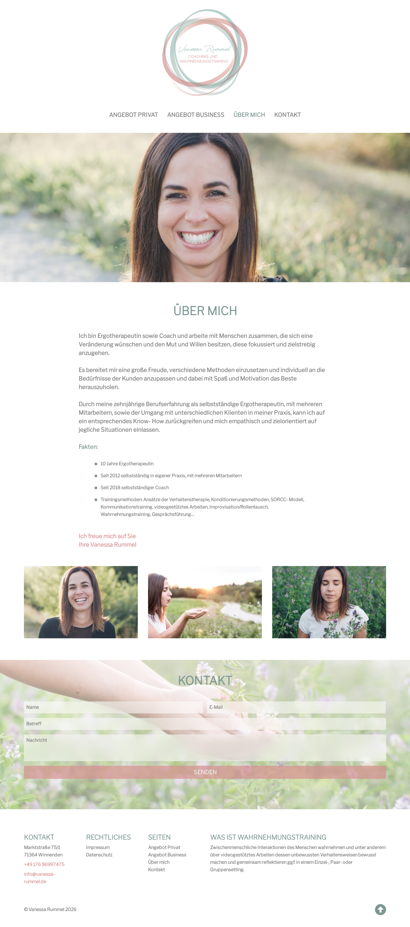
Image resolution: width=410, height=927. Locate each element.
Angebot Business (195, 115)
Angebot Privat (133, 115)
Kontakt (287, 115)
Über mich (158, 862)
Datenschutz (99, 855)
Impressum (98, 847)
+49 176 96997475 (44, 864)
